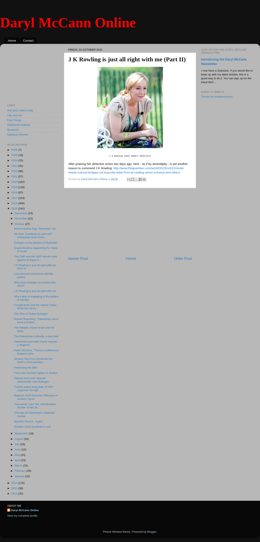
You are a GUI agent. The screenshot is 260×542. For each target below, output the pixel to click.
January (20, 476)
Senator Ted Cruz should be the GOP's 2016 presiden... (33, 360)
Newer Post (78, 258)
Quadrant (12, 129)
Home (12, 40)
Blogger (151, 531)
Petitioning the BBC (26, 367)
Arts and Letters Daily (20, 110)
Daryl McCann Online (68, 22)
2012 (14, 493)
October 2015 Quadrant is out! (32, 426)
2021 (14, 176)
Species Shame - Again (28, 421)
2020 (14, 181)
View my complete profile (22, 515)
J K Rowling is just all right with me (35, 291)
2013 (14, 488)
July (17, 444)
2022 (14, 171)
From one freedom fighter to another (36, 372)
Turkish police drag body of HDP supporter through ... (33, 388)
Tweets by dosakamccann (217, 96)
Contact (28, 40)
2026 (14, 149)
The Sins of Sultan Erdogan (31, 313)
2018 (14, 192)
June (18, 449)
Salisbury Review (17, 134)
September (22, 433)
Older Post (183, 258)
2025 (14, 155)
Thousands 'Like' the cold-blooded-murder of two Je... (35, 406)
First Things (14, 120)
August (19, 438)
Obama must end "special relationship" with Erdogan (31, 380)
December (21, 213)
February (20, 470)
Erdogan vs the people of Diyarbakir (36, 242)
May (18, 454)
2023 (14, 165)
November (21, 218)
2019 (14, 187)
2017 (14, 197)
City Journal (14, 115)
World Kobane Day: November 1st (35, 228)
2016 (14, 203)
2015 (14, 208)
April (18, 460)
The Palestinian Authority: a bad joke (36, 336)
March (19, 465)
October (20, 223)
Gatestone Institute (18, 124)
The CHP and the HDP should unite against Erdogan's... (35, 258)
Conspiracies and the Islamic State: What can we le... (35, 307)
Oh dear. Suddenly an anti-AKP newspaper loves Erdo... (33, 235)
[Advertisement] (130, 222)
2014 (14, 483)
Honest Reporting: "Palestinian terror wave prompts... (36, 321)
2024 (14, 160)
